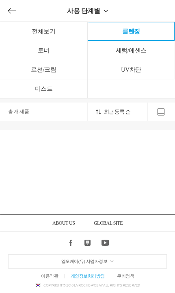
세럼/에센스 (131, 50)
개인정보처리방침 (88, 275)
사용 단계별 (83, 10)
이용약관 (49, 275)
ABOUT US (63, 223)
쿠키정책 (125, 275)
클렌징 (131, 31)
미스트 (44, 88)
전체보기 (43, 31)
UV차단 (131, 69)
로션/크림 (43, 69)
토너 (44, 50)
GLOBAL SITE (108, 223)
